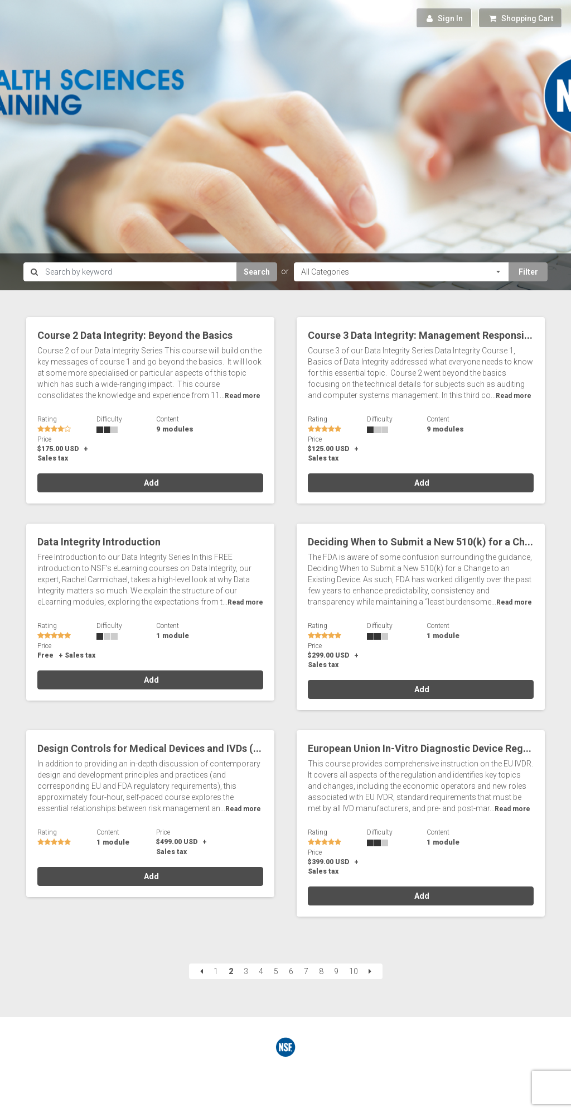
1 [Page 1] (216, 971)
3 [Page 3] (246, 971)
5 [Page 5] (276, 971)
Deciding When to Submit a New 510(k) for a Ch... (420, 542)
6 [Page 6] (291, 971)
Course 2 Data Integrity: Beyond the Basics (135, 335)
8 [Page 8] (321, 971)
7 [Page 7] (306, 971)
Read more (242, 396)
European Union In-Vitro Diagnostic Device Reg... (419, 748)
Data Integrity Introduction (99, 542)
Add (150, 482)
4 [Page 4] (261, 971)
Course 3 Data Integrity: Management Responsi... (420, 335)
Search (257, 271)
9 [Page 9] (336, 971)
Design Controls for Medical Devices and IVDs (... (149, 748)
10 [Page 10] (353, 971)
